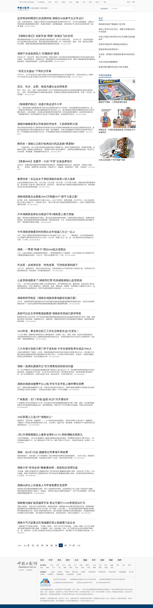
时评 (49, 2)
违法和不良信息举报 (59, 579)
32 (38, 545)
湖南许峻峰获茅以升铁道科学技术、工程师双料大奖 (47, 123)
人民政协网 (70, 574)
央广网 (131, 572)
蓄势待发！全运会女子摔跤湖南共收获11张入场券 (46, 178)
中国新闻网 (59, 574)
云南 (88, 567)
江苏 (100, 565)
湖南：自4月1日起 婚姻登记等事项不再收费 (42, 452)
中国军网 (50, 574)
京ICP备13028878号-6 (103, 582)
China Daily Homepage (26, 2)
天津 (57, 565)
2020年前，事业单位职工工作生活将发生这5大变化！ (48, 331)
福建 (111, 565)
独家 (111, 560)
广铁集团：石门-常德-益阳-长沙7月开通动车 (43, 399)
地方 (105, 2)
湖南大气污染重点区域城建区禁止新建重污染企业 (46, 522)
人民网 (52, 572)
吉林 (81, 565)
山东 (123, 565)
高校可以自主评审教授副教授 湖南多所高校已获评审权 (49, 313)
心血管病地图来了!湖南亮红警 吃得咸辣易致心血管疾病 (49, 280)
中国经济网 (102, 572)
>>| (78, 545)
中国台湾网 (112, 572)
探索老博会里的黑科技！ (109, 49)
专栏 (83, 2)
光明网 (42, 574)
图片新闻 (44, 8)
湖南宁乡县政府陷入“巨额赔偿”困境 (38, 53)
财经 (68, 560)
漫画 (102, 560)
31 (33, 545)
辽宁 (75, 565)
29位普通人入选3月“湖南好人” (35, 416)
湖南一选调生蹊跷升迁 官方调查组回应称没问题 (45, 366)
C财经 (64, 2)
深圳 (111, 567)
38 (65, 545)
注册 (133, 2)
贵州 (82, 567)
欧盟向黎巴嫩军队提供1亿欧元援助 (113, 67)
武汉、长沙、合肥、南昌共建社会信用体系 (42, 86)
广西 (59, 567)
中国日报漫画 (105, 75)
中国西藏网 (122, 572)
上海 (94, 565)
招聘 (119, 560)
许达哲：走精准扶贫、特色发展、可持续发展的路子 (47, 264)
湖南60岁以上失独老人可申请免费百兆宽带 (42, 485)
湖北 (41, 567)
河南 (129, 565)
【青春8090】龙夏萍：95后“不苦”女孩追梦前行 (44, 161)
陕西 (100, 567)
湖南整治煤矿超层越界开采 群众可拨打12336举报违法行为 (51, 502)
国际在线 (75, 572)
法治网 (78, 574)
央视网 (83, 572)
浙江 (105, 565)
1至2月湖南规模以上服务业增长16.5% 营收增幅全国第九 (50, 434)
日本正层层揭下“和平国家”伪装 (112, 160)
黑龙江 (87, 565)
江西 (117, 565)
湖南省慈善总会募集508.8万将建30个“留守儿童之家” (47, 196)
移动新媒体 (104, 8)
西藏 (94, 567)
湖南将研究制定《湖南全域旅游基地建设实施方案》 (47, 297)
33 (42, 545)
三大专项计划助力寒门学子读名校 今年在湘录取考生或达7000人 (54, 348)
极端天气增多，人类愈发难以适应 (113, 102)
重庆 (70, 567)
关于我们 (21, 570)
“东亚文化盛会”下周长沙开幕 (34, 71)
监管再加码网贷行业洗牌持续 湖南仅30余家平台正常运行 (50, 18)
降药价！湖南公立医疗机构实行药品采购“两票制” (46, 143)
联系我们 (29, 570)
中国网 (67, 572)
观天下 (98, 2)
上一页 (26, 545)
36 (56, 545)
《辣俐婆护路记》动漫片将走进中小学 (39, 104)
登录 (128, 2)
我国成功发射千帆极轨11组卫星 (112, 24)
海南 (65, 567)
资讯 (56, 2)
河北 (63, 565)
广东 (53, 567)
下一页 (72, 545)
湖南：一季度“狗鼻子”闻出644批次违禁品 (41, 249)
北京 (51, 565)
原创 (90, 2)
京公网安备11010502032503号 (63, 582)
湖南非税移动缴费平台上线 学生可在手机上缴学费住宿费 (50, 383)
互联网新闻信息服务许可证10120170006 (83, 579)
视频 (77, 2)
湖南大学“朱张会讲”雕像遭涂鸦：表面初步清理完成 (47, 467)
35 (51, 545)
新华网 (60, 572)
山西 (69, 565)
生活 (70, 2)
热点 (101, 18)
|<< (19, 545)
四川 (76, 567)
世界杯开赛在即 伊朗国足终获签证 (113, 44)
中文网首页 (41, 2)
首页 (42, 560)
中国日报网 (34, 8)
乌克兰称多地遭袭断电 (108, 62)
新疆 (106, 567)
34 (47, 545)
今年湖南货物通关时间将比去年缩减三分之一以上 (46, 231)
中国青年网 (91, 572)
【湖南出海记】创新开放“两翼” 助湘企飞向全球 (45, 35)
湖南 (47, 567)
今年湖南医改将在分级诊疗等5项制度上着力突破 (45, 214)
